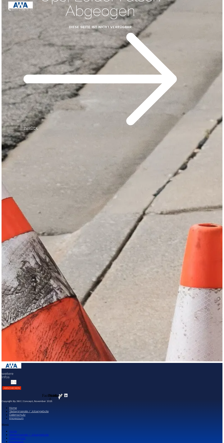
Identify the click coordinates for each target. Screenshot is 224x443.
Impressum (16, 418)
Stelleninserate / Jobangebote (29, 411)
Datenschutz (17, 415)
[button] (78, 425)
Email (6, 382)
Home (13, 408)
